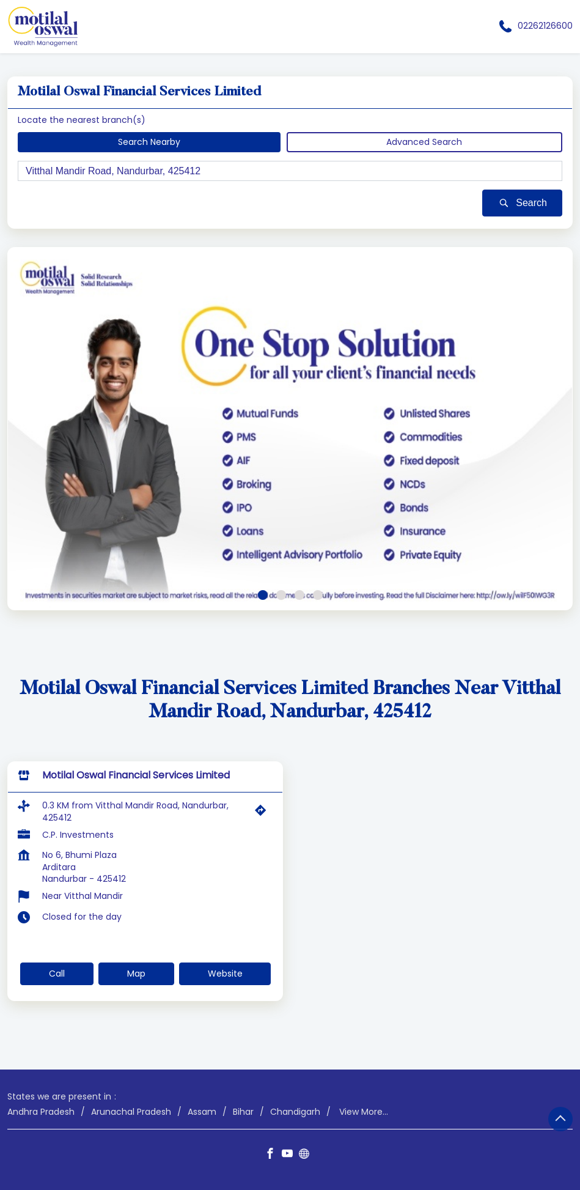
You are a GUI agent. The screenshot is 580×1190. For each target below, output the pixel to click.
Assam (202, 1112)
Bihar (243, 1112)
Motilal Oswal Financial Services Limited (136, 775)
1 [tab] (263, 595)
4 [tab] (318, 595)
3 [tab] (299, 595)
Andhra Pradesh (41, 1112)
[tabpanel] (290, 429)
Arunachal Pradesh (131, 1112)
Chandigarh (295, 1112)
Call (57, 973)
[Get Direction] (263, 813)
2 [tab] (281, 595)
